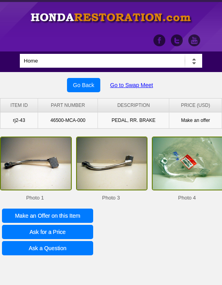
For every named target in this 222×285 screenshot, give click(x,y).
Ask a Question (48, 248)
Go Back (83, 85)
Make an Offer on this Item (47, 216)
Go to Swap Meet (131, 85)
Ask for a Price (47, 232)
